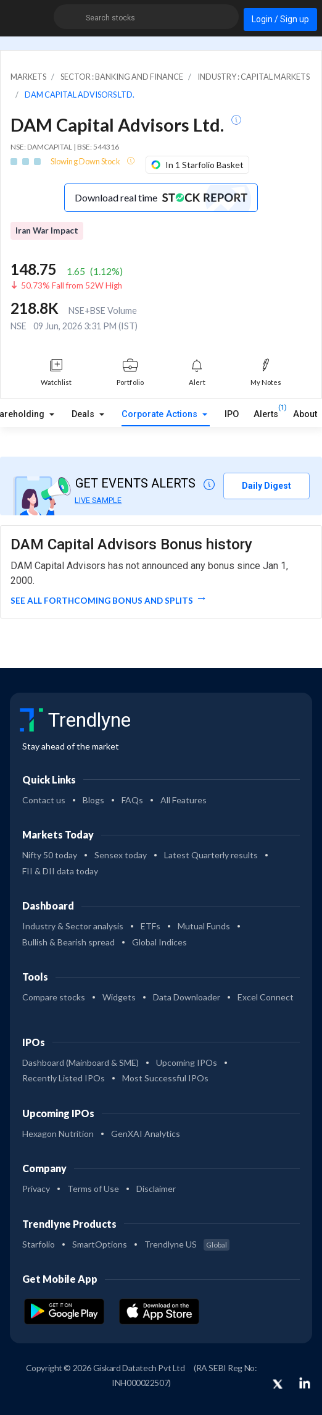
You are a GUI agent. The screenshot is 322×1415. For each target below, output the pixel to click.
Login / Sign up (280, 19)
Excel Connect (265, 997)
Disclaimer (156, 1188)
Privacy (36, 1188)
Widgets (119, 997)
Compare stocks (53, 997)
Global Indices (159, 942)
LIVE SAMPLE (98, 500)
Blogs (93, 800)
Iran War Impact (46, 230)
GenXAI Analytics (145, 1133)
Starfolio (38, 1244)
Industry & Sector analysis (72, 926)
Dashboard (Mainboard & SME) (80, 1062)
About (305, 414)
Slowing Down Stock (86, 161)
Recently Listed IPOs (63, 1078)
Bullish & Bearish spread (68, 942)
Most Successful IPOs (165, 1078)
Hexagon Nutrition (58, 1133)
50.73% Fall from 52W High (71, 285)
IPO (232, 414)
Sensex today (120, 855)
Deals (84, 414)
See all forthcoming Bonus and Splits (101, 601)
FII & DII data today (60, 871)
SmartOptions (99, 1244)
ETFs (150, 926)
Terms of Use (93, 1188)
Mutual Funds (204, 926)
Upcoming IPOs (186, 1062)
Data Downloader (186, 997)
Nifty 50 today (49, 855)
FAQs (132, 800)
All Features (183, 800)
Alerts (266, 411)
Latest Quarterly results (211, 855)
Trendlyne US (186, 1244)
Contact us (43, 800)
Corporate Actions (161, 414)
